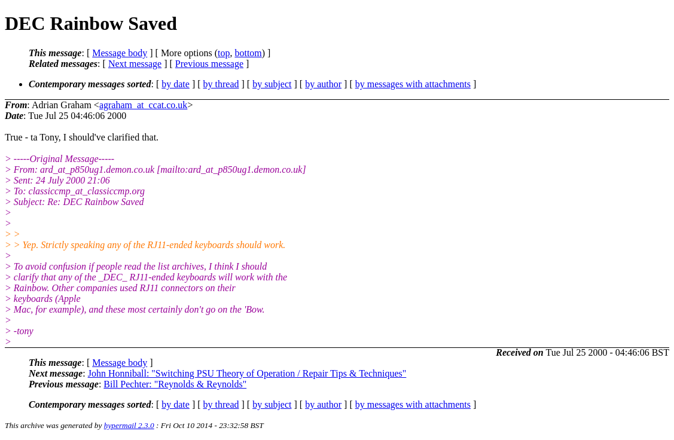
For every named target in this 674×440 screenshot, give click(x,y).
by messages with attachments (413, 84)
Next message (134, 64)
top (224, 53)
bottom (247, 53)
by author (323, 84)
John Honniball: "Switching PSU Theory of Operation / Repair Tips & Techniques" (247, 373)
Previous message (209, 64)
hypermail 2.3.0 (129, 425)
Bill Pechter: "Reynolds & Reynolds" (174, 384)
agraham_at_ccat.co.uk (143, 105)
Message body (119, 53)
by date (175, 84)
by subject (271, 84)
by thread (221, 84)
